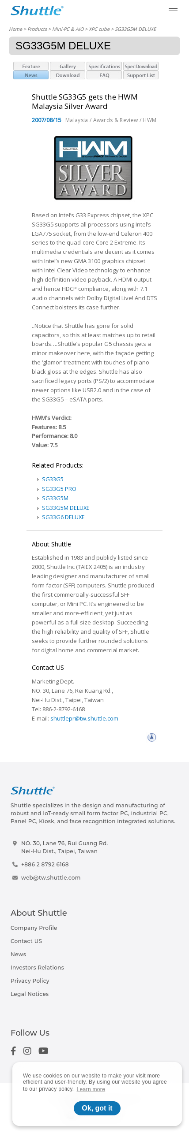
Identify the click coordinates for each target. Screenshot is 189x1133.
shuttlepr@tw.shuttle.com (84, 718)
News (18, 954)
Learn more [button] (91, 1089)
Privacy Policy (30, 980)
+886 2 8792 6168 (45, 864)
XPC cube (99, 29)
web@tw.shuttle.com (51, 877)
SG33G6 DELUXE (63, 517)
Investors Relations (37, 967)
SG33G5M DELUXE (66, 508)
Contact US (26, 941)
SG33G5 (53, 479)
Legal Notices (30, 994)
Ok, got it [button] (97, 1108)
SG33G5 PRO (59, 489)
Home (15, 29)
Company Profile (34, 928)
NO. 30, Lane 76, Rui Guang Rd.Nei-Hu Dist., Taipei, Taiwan (64, 847)
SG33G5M (55, 498)
